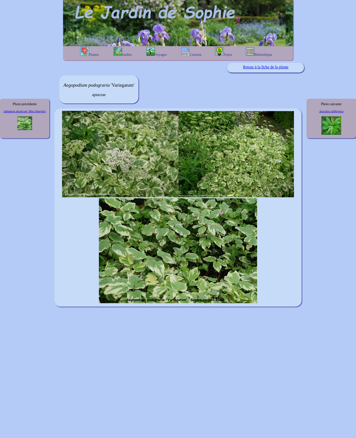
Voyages (156, 52)
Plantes (89, 52)
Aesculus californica (331, 111)
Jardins (122, 52)
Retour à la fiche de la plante (266, 67)
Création (191, 52)
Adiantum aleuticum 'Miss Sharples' (24, 111)
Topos (223, 52)
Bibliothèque (259, 52)
